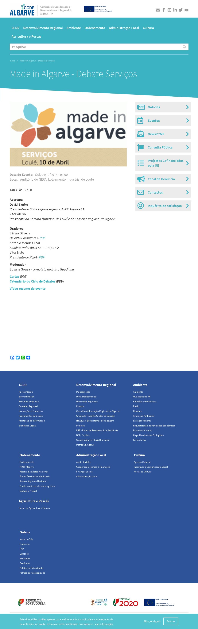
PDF (42, 238)
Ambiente (74, 28)
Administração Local (124, 28)
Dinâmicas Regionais (87, 401)
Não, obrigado (152, 621)
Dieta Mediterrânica (86, 396)
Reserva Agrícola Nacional (33, 481)
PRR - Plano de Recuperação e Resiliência (97, 430)
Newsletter (25, 558)
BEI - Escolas (82, 435)
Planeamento (83, 391)
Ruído (136, 406)
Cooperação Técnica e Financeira (93, 466)
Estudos (80, 406)
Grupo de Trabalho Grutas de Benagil (95, 415)
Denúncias (25, 563)
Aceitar (171, 621)
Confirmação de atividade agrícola (37, 486)
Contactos (25, 544)
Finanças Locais (84, 471)
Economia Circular (142, 430)
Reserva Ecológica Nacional (34, 471)
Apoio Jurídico (83, 462)
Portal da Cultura (143, 471)
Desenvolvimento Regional (43, 28)
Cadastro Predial (28, 491)
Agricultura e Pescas (26, 36)
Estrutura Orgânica (29, 401)
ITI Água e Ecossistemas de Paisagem (95, 420)
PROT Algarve (27, 466)
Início (12, 60)
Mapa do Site (26, 539)
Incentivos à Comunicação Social (151, 466)
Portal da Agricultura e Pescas (34, 508)
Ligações (24, 553)
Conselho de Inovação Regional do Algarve (98, 411)
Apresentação (26, 391)
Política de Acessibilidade (32, 572)
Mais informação (104, 624)
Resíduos (137, 411)
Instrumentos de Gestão (31, 415)
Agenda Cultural (142, 462)
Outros (25, 532)
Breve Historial (26, 396)
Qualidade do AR (141, 396)
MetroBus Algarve (85, 444)
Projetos (80, 425)
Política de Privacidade (31, 568)
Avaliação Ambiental (143, 415)
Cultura (148, 28)
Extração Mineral (142, 420)
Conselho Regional (28, 406)
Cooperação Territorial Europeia (93, 440)
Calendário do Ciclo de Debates (32, 281)
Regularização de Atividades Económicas (154, 425)
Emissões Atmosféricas (144, 401)
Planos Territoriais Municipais (35, 476)
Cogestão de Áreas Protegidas (148, 435)
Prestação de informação (32, 420)
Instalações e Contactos (31, 411)
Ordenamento (95, 28)
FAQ (22, 548)
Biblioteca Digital (27, 425)
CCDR (15, 28)
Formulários (139, 440)
